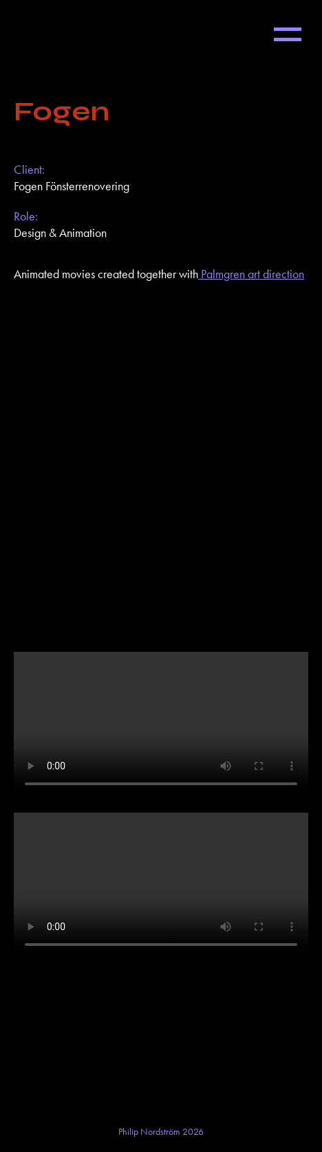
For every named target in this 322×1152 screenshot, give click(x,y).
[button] (287, 34)
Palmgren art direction (251, 274)
